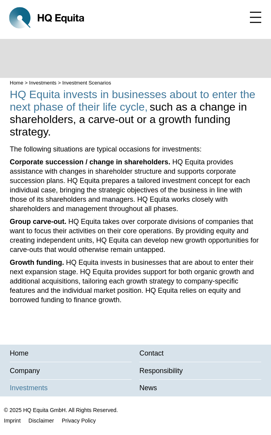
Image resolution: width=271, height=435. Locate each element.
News (148, 388)
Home (16, 83)
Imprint (12, 420)
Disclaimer (41, 420)
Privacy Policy (79, 420)
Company (25, 371)
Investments (43, 83)
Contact (151, 353)
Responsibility (161, 371)
